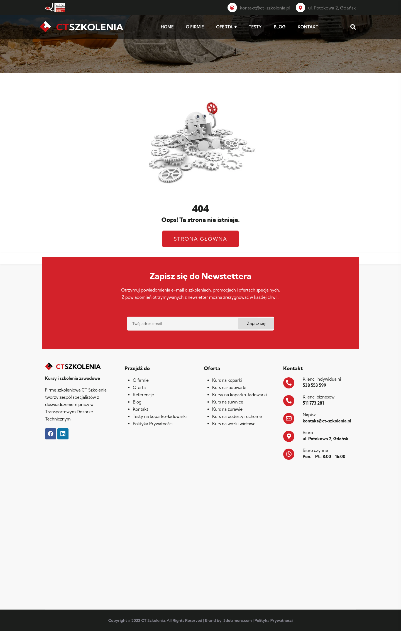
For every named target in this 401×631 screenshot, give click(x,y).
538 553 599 (314, 385)
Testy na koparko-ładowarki (160, 416)
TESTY (255, 27)
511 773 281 (313, 403)
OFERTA (224, 27)
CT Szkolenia (153, 620)
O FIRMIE (195, 27)
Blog (137, 402)
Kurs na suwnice (227, 402)
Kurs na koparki (227, 380)
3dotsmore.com (237, 620)
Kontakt (140, 409)
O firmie (141, 380)
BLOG (279, 27)
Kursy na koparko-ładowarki (239, 394)
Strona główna (200, 239)
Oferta (139, 387)
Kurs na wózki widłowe (234, 423)
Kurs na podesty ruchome (237, 416)
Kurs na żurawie (227, 409)
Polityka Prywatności (153, 423)
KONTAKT (308, 27)
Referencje (143, 394)
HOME (167, 27)
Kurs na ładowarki (229, 387)
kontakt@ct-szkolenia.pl (259, 8)
